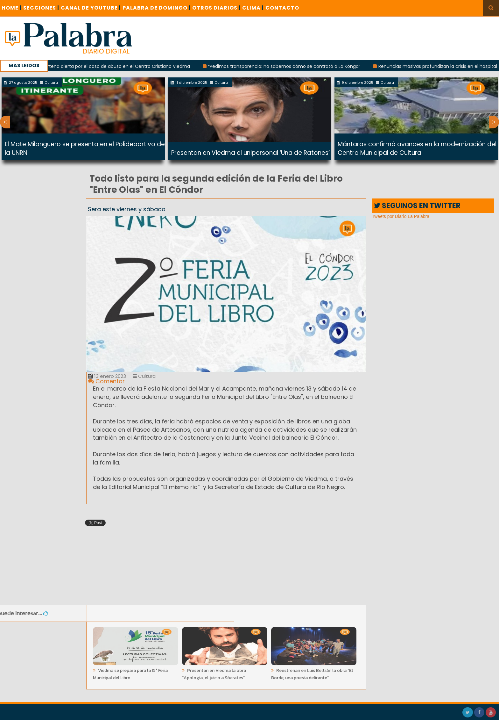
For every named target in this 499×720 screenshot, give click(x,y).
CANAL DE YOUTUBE (91, 7)
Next (494, 122)
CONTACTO (282, 7)
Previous (5, 122)
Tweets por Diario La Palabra (400, 216)
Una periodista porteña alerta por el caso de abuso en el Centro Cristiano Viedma (102, 66)
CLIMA (253, 7)
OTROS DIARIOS (216, 7)
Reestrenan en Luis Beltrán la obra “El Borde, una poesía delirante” (312, 673)
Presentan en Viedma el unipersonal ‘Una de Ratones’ (250, 152)
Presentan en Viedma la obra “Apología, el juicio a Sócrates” (214, 673)
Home (12, 7)
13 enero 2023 (107, 376)
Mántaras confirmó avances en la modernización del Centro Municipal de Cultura (417, 148)
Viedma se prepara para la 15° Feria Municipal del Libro (130, 673)
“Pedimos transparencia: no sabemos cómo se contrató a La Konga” (287, 66)
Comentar (106, 381)
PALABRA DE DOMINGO (157, 7)
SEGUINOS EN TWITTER (417, 206)
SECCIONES (41, 7)
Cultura (144, 376)
